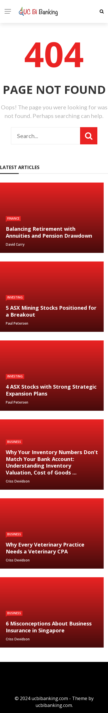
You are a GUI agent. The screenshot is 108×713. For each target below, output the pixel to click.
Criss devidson (18, 481)
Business (14, 442)
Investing (15, 297)
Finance (13, 218)
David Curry (15, 244)
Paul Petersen (17, 323)
